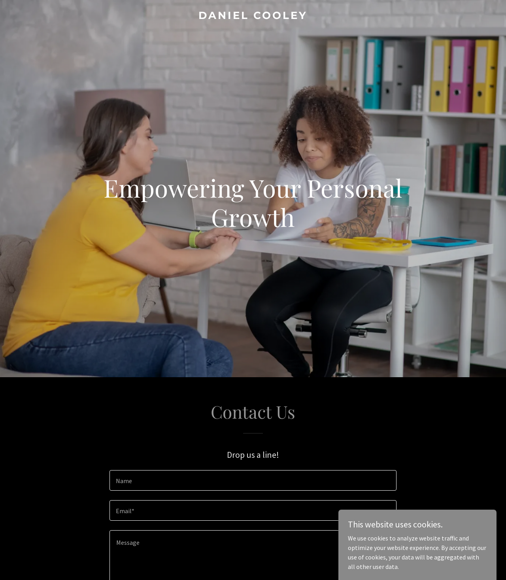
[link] (253, 17)
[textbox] (253, 480)
